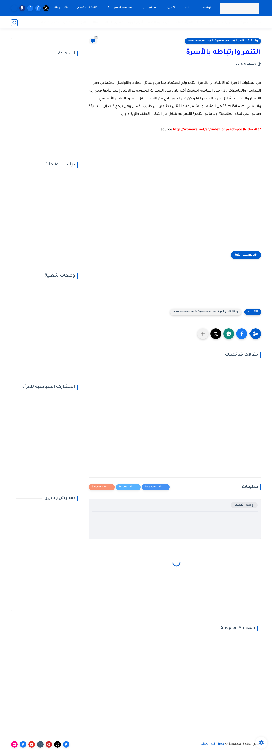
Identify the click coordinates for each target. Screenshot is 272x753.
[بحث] (14, 22)
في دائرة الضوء (157, 22)
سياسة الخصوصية (119, 7)
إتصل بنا (169, 7)
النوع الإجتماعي (74, 22)
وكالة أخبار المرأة (213, 744)
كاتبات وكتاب (60, 7)
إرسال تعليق (244, 505)
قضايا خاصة (50, 22)
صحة (200, 22)
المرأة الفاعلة (183, 22)
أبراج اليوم (135, 22)
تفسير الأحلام (114, 22)
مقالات (94, 22)
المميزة (213, 22)
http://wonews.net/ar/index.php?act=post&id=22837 (217, 130)
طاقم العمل (148, 7)
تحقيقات (243, 22)
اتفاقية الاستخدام (88, 7)
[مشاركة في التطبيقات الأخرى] (202, 333)
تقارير (257, 22)
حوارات (227, 22)
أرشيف (205, 7)
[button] (241, 333)
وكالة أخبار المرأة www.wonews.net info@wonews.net (223, 40)
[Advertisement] (175, 193)
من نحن (188, 7)
